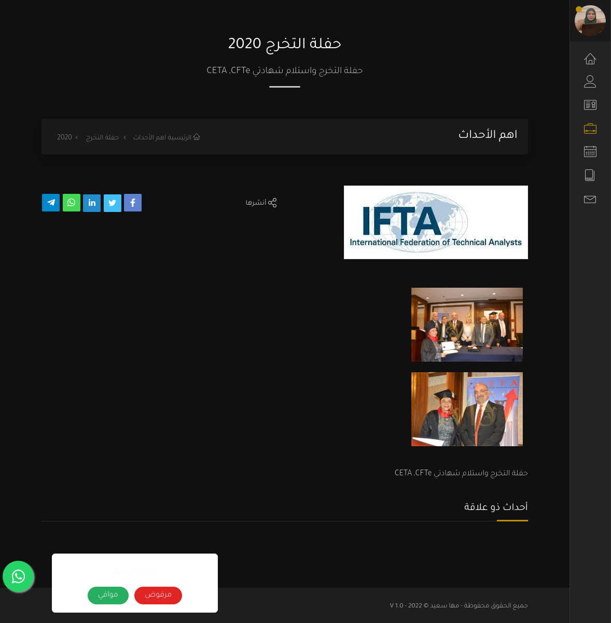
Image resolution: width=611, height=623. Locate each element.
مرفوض (158, 595)
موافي (108, 595)
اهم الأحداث (149, 138)
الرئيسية (184, 138)
